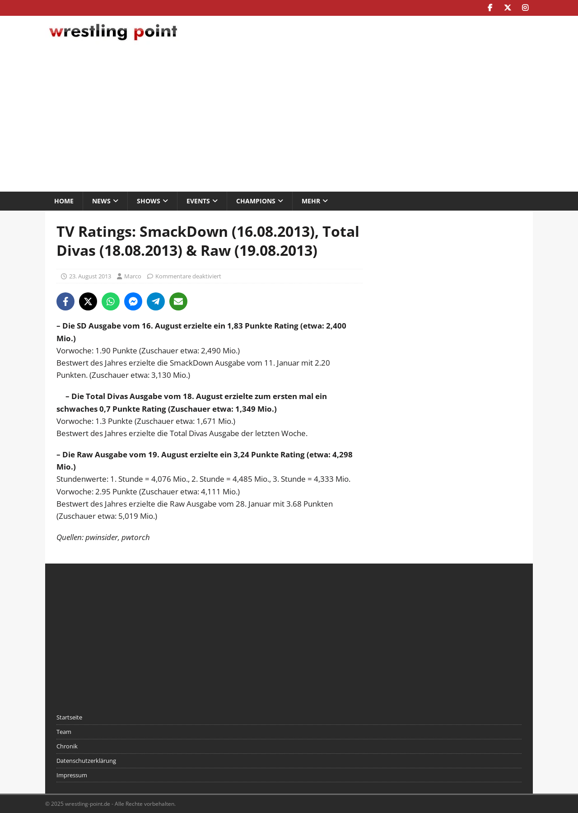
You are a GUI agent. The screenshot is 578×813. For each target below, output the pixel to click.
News (101, 201)
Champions (255, 201)
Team (63, 732)
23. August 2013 (90, 276)
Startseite (69, 717)
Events (198, 201)
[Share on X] (88, 301)
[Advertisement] (289, 119)
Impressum (71, 775)
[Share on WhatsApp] (111, 301)
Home (64, 201)
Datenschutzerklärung (86, 761)
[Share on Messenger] (133, 301)
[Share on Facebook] (65, 301)
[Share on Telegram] (156, 301)
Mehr (311, 201)
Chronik (67, 746)
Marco (132, 276)
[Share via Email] (178, 301)
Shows (148, 201)
